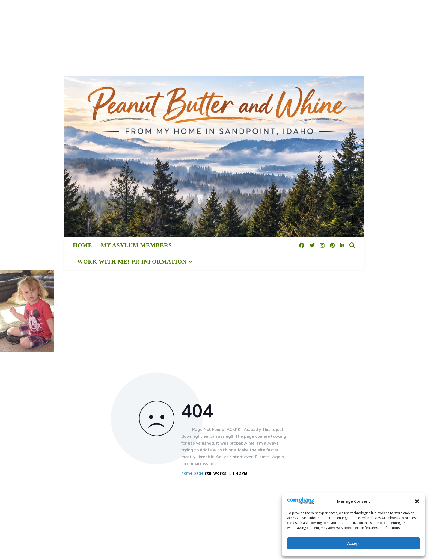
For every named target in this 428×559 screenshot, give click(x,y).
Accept (353, 543)
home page (192, 473)
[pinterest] (333, 245)
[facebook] (302, 245)
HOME (82, 245)
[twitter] (313, 245)
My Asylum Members (136, 245)
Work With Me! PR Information (132, 261)
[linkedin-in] (342, 245)
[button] (417, 501)
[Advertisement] (164, 38)
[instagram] (323, 245)
